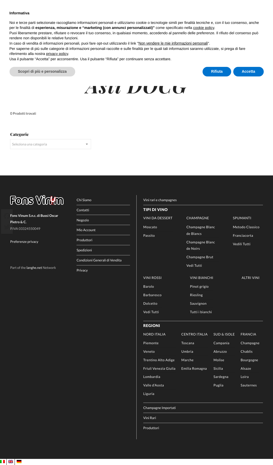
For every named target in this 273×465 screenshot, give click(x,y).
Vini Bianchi (201, 277)
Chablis (247, 351)
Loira (245, 376)
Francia (248, 333)
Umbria (187, 351)
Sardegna (221, 376)
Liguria (148, 393)
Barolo (148, 286)
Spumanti (242, 218)
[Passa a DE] (19, 461)
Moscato (150, 227)
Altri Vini (250, 277)
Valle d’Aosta (153, 385)
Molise (218, 360)
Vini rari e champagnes (160, 199)
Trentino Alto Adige (159, 360)
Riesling (196, 294)
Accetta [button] (248, 71)
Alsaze (246, 368)
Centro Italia (194, 333)
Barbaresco (152, 294)
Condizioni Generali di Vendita (99, 260)
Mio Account (86, 229)
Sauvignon (198, 303)
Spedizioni (84, 250)
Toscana (187, 343)
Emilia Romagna (194, 368)
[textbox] (50, 144)
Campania (221, 343)
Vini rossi (152, 277)
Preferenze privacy (24, 241)
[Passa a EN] (10, 461)
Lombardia (151, 376)
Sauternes (249, 385)
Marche (187, 360)
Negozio (83, 219)
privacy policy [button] (57, 53)
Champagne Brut (199, 257)
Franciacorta (243, 235)
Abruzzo (220, 351)
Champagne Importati (159, 407)
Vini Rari (149, 417)
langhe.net (34, 267)
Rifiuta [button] (217, 71)
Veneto (149, 351)
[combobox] (50, 144)
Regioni (151, 325)
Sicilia (218, 368)
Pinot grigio (199, 286)
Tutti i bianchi (201, 311)
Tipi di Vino (155, 209)
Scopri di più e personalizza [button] (42, 71)
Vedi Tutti (194, 265)
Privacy (82, 270)
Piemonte (151, 343)
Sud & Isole (224, 333)
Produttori (84, 240)
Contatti (83, 210)
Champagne (197, 218)
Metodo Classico (246, 227)
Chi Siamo (84, 199)
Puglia (218, 385)
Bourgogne (249, 360)
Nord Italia (154, 333)
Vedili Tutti (241, 243)
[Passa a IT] (2, 461)
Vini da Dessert (158, 218)
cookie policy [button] (203, 27)
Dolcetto (150, 303)
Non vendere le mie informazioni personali (173, 43)
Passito (149, 235)
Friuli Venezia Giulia (159, 368)
